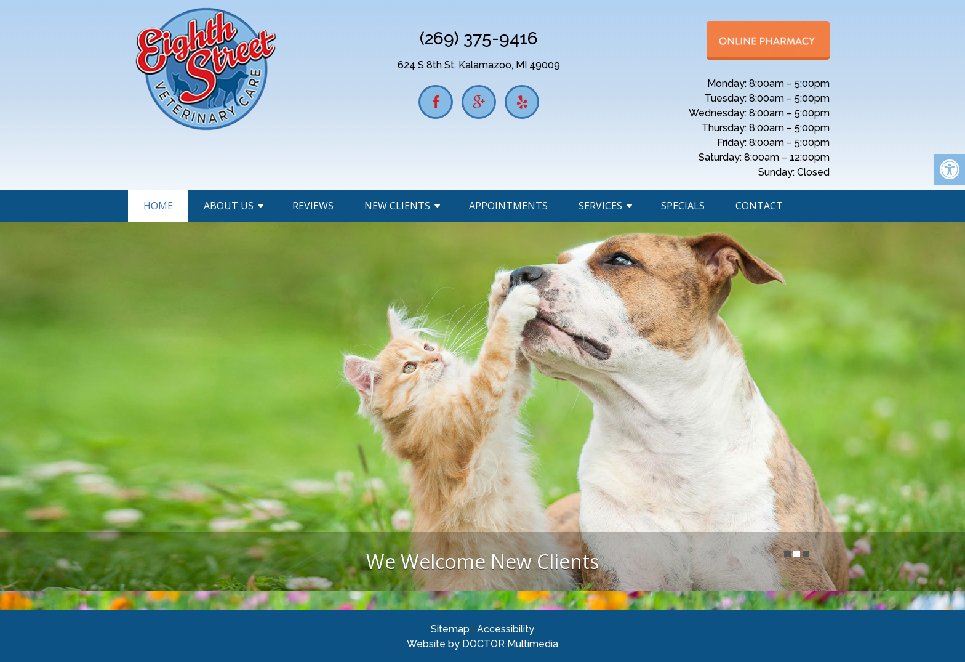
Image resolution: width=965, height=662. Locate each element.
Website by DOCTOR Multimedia (482, 644)
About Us (229, 205)
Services (600, 205)
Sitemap (450, 629)
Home (158, 205)
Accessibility (505, 629)
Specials (683, 205)
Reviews (313, 205)
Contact (759, 205)
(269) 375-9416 (479, 38)
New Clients (397, 205)
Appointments (508, 205)
